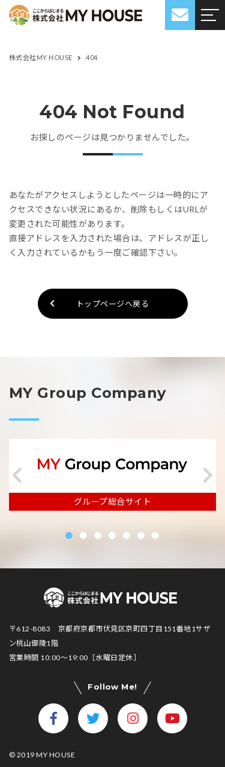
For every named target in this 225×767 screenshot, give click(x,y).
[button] (17, 475)
